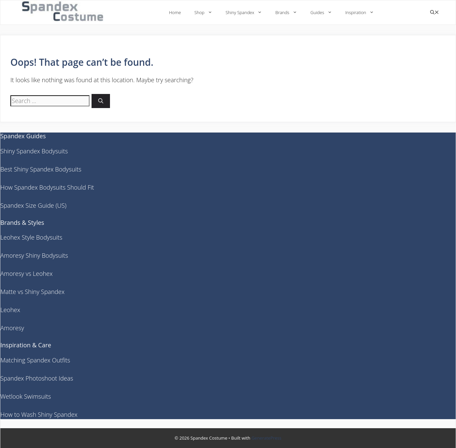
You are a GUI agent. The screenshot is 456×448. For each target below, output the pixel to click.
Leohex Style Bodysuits (31, 237)
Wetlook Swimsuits (25, 396)
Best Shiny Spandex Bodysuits (40, 169)
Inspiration (363, 12)
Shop (206, 12)
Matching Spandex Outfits (35, 360)
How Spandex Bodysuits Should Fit (47, 187)
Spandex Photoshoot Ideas (36, 378)
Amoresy (12, 328)
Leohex (10, 310)
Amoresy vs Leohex (26, 273)
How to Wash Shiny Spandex (38, 414)
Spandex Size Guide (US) (33, 205)
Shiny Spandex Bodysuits (34, 151)
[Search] (100, 101)
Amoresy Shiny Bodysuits (34, 255)
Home (175, 12)
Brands (289, 12)
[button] (434, 12)
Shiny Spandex (247, 12)
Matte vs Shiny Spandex (32, 292)
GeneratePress (266, 438)
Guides (324, 12)
